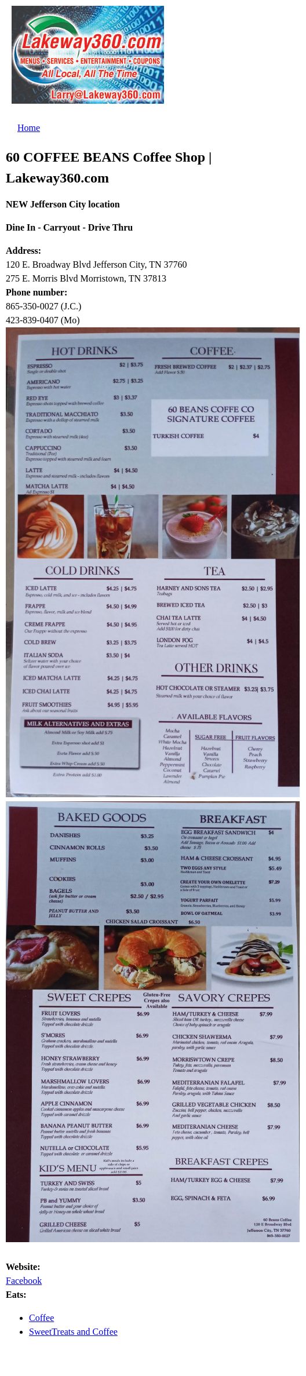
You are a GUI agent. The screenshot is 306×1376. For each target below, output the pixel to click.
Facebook (24, 1281)
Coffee (41, 1318)
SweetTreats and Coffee (73, 1332)
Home (28, 128)
